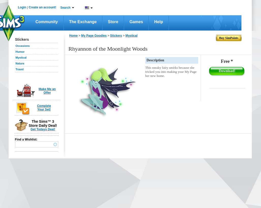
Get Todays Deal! (43, 129)
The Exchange (83, 22)
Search (65, 7)
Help (158, 22)
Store (113, 22)
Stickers (116, 35)
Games (136, 22)
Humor (20, 51)
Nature (20, 63)
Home (73, 35)
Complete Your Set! (44, 107)
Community (47, 22)
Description (155, 60)
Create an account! (42, 7)
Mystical (21, 57)
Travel (20, 69)
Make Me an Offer (47, 90)
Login (22, 7)
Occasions (23, 45)
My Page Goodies (94, 35)
